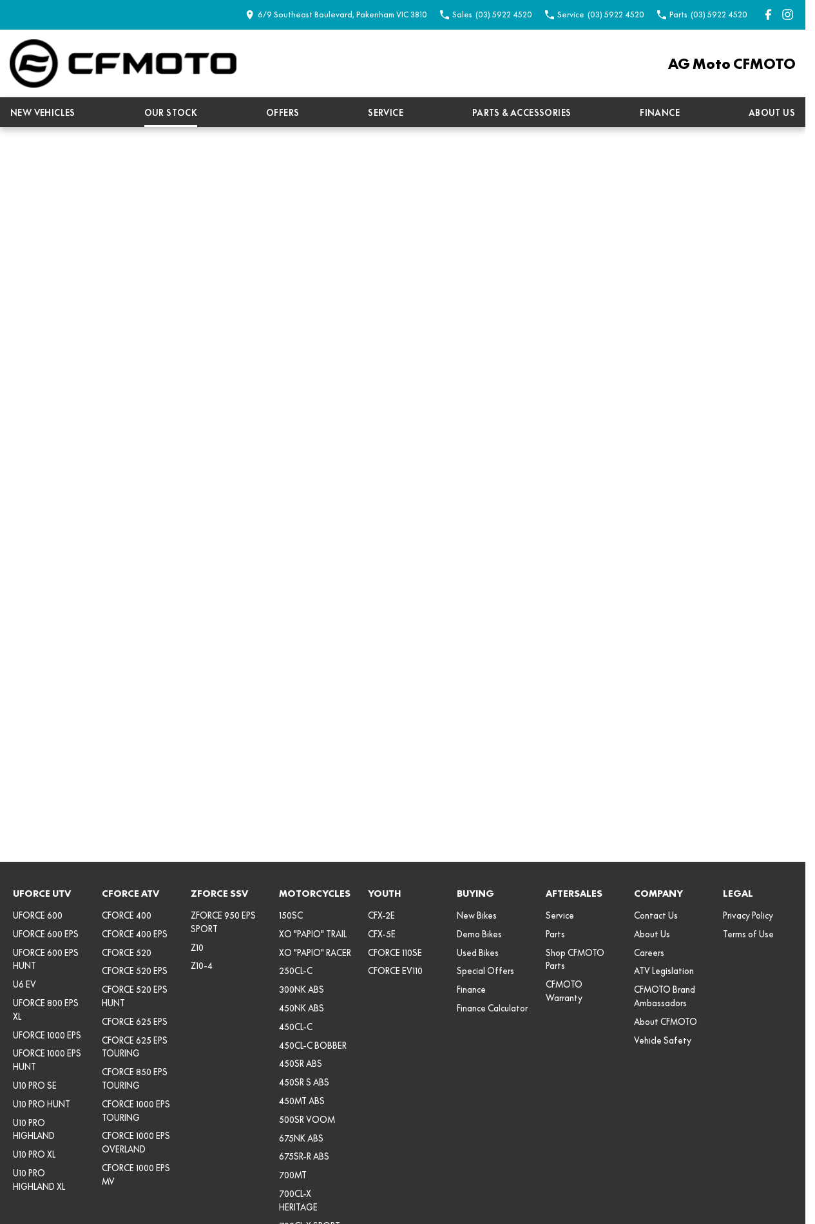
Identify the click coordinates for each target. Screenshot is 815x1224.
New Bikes (477, 915)
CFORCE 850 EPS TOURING (135, 1079)
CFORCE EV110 (395, 971)
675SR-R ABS (304, 1156)
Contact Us (656, 915)
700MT (293, 1175)
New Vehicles (42, 113)
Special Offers (485, 971)
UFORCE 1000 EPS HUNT (47, 1060)
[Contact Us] (336, 14)
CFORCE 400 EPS (135, 934)
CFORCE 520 (126, 953)
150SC (291, 915)
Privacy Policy (748, 915)
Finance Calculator (492, 1008)
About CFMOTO (665, 1022)
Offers (282, 113)
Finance (660, 113)
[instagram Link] (788, 14)
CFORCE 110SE (395, 953)
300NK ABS (301, 989)
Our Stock (171, 113)
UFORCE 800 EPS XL (46, 1010)
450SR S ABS (304, 1082)
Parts (555, 934)
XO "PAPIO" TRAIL (313, 934)
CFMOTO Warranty (564, 991)
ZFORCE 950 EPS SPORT (223, 922)
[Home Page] (123, 63)
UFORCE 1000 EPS (47, 1035)
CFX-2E (381, 915)
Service (385, 113)
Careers (649, 953)
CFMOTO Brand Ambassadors (664, 996)
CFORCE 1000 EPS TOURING (136, 1111)
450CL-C (295, 1027)
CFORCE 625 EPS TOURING (135, 1047)
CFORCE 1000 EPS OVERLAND (136, 1142)
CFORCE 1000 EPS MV (136, 1175)
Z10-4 (202, 966)
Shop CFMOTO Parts (575, 959)
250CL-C (295, 971)
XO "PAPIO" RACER (315, 953)
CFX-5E (382, 934)
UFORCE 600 (37, 915)
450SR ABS (300, 1063)
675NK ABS (301, 1138)
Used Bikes (478, 953)
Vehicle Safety (662, 1040)
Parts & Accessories (521, 113)
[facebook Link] (768, 14)
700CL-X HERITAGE (298, 1200)
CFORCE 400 (126, 915)
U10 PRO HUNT (41, 1104)
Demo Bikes (479, 934)
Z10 (197, 947)
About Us (772, 113)
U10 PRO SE (35, 1085)
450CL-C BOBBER (313, 1045)
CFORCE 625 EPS (135, 1022)
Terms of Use (748, 934)
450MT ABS (302, 1101)
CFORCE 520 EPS (135, 971)
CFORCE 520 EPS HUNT (135, 996)
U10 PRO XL (34, 1154)
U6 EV (24, 984)
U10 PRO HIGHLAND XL (39, 1180)
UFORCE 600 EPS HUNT (46, 959)
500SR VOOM (307, 1119)
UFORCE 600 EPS (46, 934)
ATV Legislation (664, 971)
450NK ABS (301, 1008)
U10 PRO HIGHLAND (34, 1130)
